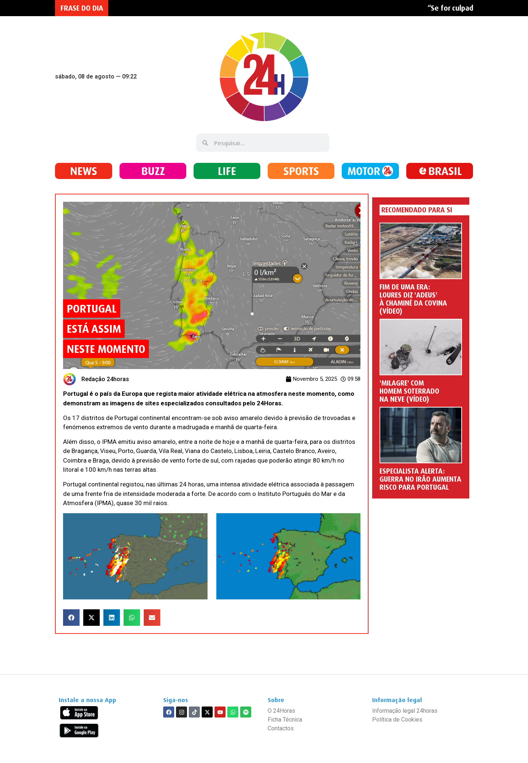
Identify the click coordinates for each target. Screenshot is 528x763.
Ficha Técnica (285, 719)
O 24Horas (281, 710)
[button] (71, 617)
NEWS (83, 171)
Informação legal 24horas (404, 710)
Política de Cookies (397, 719)
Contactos (281, 728)
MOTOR (364, 171)
